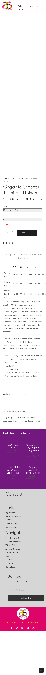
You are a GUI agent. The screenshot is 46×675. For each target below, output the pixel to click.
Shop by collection (13, 542)
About (8, 556)
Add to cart (26, 233)
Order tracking (11, 527)
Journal (8, 560)
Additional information (31, 254)
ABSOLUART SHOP (16, 178)
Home (5, 178)
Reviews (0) (23, 258)
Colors (6, 206)
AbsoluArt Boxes (12, 549)
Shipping (8, 520)
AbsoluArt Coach (12, 552)
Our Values (10, 567)
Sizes (5, 216)
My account (10, 512)
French (20, 9)
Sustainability (11, 563)
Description (9, 254)
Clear (5, 224)
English (20, 6)
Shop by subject (12, 538)
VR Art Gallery (11, 545)
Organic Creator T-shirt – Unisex (33, 470)
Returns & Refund (12, 523)
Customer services (13, 516)
